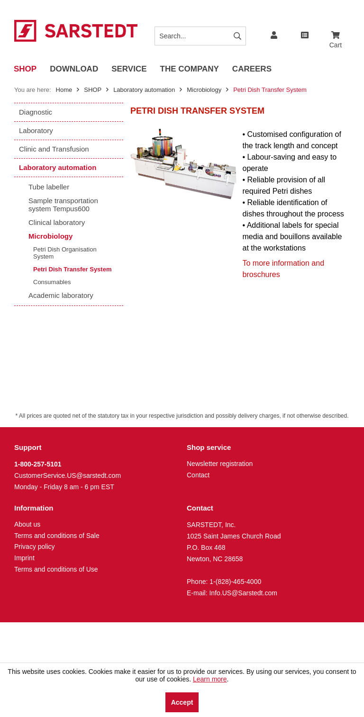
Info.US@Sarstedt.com (243, 593)
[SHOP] (25, 69)
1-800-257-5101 (38, 464)
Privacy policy (34, 546)
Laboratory (36, 130)
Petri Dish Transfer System (72, 269)
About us (27, 524)
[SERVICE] (129, 69)
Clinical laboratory (56, 222)
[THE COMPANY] (190, 69)
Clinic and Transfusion (54, 149)
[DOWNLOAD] (74, 69)
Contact (198, 475)
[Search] (237, 36)
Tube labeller (48, 187)
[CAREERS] (252, 69)
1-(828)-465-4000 (235, 581)
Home (64, 89)
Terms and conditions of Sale (57, 535)
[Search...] (200, 36)
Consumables (52, 282)
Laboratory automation (57, 167)
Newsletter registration (220, 463)
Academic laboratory (60, 295)
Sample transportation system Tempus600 (63, 205)
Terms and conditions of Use (56, 569)
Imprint (24, 558)
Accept (182, 702)
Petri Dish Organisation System (65, 253)
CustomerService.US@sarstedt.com (67, 475)
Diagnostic (35, 112)
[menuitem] (335, 31)
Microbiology (50, 236)
